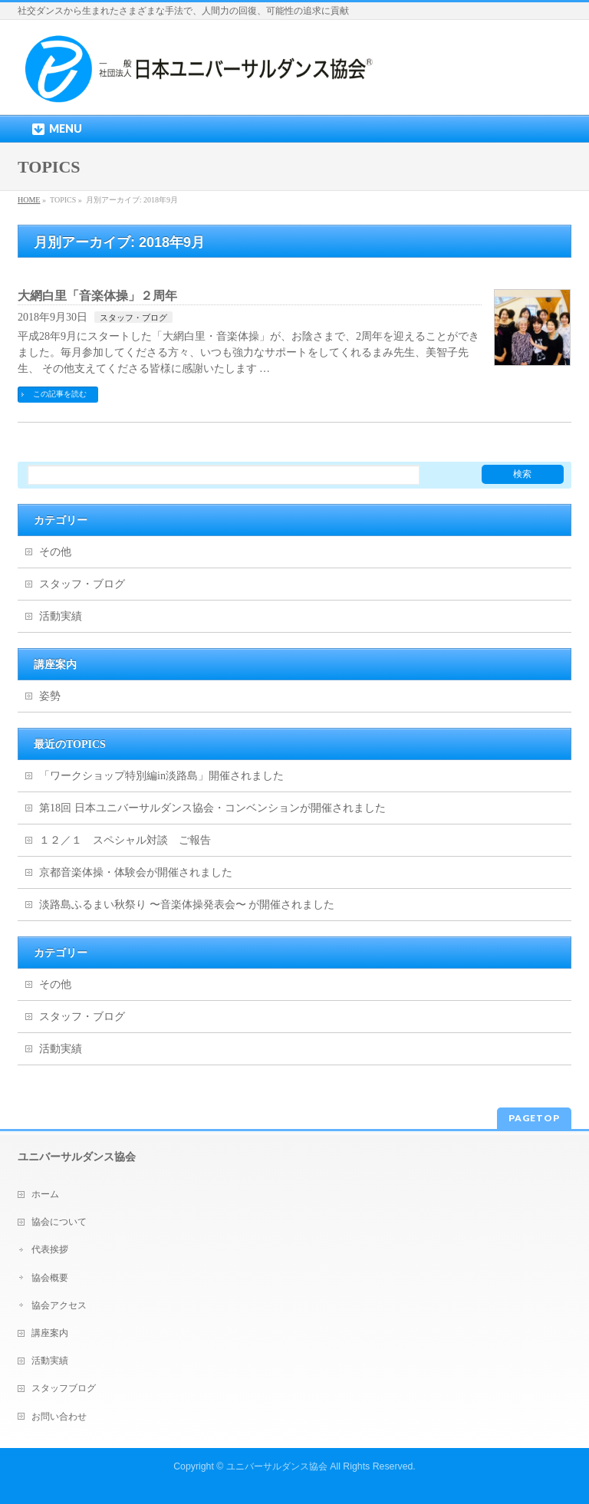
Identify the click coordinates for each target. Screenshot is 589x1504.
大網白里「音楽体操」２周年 (97, 295)
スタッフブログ (63, 1388)
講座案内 (49, 1333)
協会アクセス (59, 1305)
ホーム (45, 1194)
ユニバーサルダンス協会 (276, 1466)
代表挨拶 (49, 1249)
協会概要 (49, 1277)
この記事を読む (60, 394)
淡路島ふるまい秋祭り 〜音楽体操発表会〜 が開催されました (186, 904)
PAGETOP (534, 1118)
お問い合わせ (59, 1416)
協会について (59, 1221)
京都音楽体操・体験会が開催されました (135, 872)
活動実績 (60, 616)
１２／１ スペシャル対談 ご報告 (125, 840)
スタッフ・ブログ (133, 317)
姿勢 (50, 696)
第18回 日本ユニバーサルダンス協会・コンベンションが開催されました (212, 808)
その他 (55, 552)
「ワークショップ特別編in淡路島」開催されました (161, 776)
